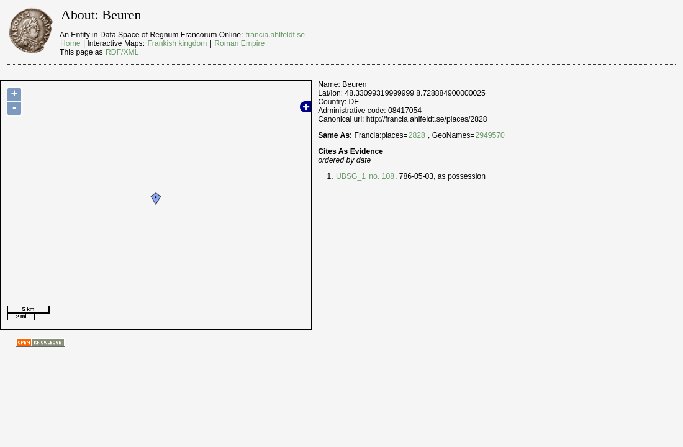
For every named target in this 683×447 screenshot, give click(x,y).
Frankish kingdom (177, 43)
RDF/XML (122, 52)
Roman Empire (239, 43)
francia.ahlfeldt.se (275, 34)
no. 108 (380, 176)
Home (70, 43)
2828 (417, 135)
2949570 (489, 135)
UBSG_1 (351, 176)
